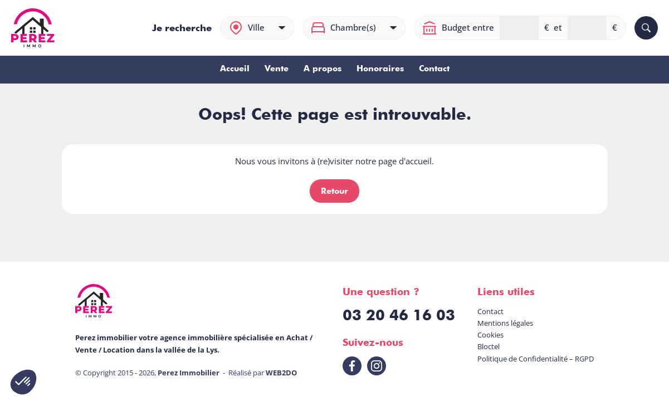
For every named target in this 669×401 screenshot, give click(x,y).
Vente (277, 68)
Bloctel (488, 346)
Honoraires (380, 68)
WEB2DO (281, 373)
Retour (334, 190)
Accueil (235, 68)
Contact (434, 68)
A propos (322, 68)
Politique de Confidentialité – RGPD (535, 359)
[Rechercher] (646, 28)
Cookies (490, 335)
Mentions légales (505, 323)
